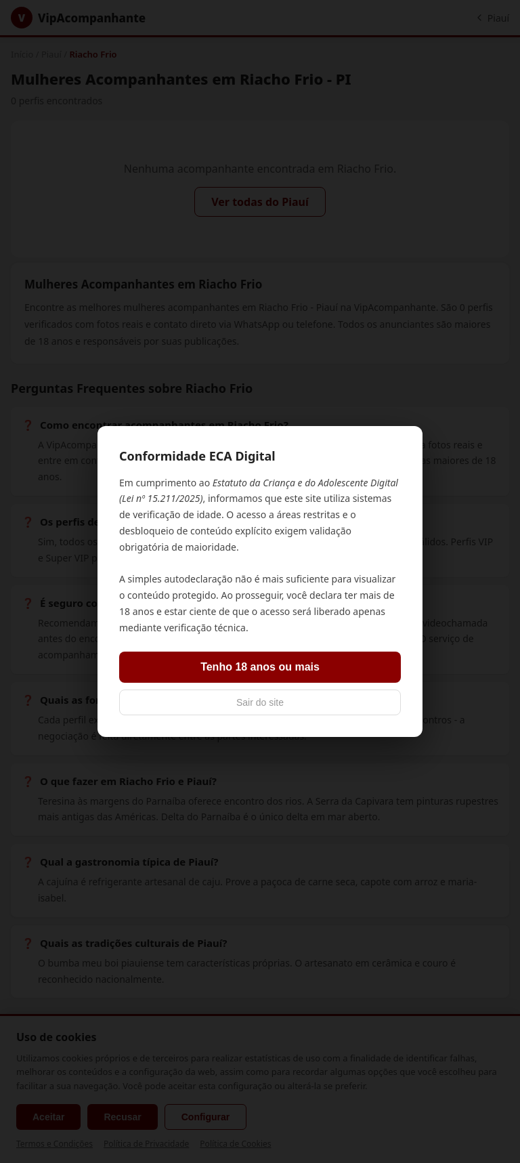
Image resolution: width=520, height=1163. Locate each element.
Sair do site (260, 702)
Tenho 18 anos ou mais (260, 667)
